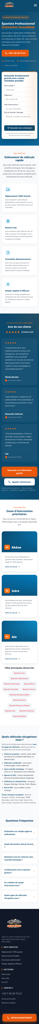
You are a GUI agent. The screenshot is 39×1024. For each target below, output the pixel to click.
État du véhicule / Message (13, 112)
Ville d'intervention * (11, 105)
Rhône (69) (6, 974)
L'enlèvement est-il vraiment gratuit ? (17, 871)
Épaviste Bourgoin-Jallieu (19, 695)
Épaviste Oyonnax (27, 711)
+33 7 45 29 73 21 (15, 53)
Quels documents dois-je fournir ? (18, 845)
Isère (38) (5, 978)
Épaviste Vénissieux (12, 684)
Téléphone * (8, 95)
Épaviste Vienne (29, 689)
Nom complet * (9, 86)
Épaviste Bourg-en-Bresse (19, 705)
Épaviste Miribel (19, 716)
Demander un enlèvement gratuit (19, 471)
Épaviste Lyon (19, 673)
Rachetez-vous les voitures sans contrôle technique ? (18, 858)
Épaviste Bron (29, 684)
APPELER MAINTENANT (19, 1017)
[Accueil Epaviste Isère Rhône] (9, 5)
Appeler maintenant (19, 482)
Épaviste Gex (10, 711)
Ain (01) (5, 982)
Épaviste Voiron (19, 700)
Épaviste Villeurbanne (19, 678)
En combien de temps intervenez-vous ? (14, 884)
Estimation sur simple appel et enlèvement (18, 832)
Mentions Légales (9, 1003)
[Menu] (35, 5)
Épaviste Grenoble (11, 689)
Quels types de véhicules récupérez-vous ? (15, 896)
